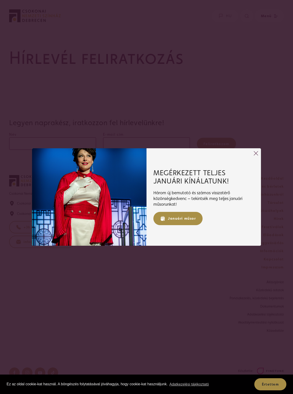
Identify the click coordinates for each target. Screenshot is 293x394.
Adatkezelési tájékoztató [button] (189, 384)
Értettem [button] (270, 384)
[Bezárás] (256, 153)
